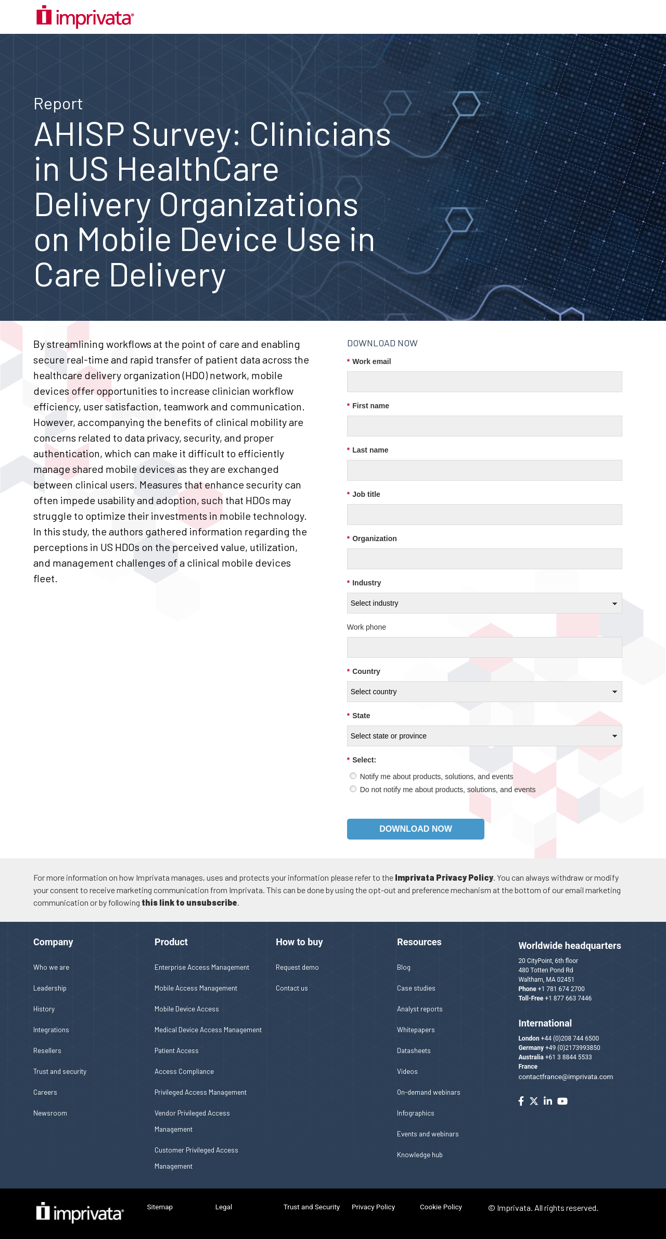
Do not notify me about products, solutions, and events (448, 789)
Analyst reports (420, 1008)
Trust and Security (312, 1207)
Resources (419, 941)
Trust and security (59, 1071)
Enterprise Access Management (202, 966)
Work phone (366, 627)
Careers (45, 1091)
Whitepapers (416, 1029)
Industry (364, 583)
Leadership (50, 987)
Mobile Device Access (187, 1008)
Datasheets (414, 1050)
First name (368, 406)
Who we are (51, 966)
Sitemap (160, 1207)
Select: (361, 760)
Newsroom (50, 1112)
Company (53, 941)
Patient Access (177, 1050)
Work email (369, 361)
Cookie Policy (441, 1207)
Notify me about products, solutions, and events (437, 776)
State (358, 715)
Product (171, 941)
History (44, 1008)
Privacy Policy (373, 1207)
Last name (368, 450)
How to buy (299, 941)
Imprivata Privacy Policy (444, 877)
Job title (363, 494)
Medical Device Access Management (208, 1029)
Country (363, 671)
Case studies (416, 987)
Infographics (415, 1112)
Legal (224, 1207)
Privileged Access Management (201, 1091)
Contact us (292, 987)
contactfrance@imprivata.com (565, 1076)
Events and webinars (428, 1133)
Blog (404, 966)
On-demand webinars (428, 1091)
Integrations (51, 1029)
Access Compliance (184, 1071)
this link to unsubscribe (189, 902)
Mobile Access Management (196, 987)
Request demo (297, 966)
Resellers (47, 1050)
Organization (372, 538)
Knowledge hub (420, 1154)
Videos (407, 1071)
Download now (415, 828)
